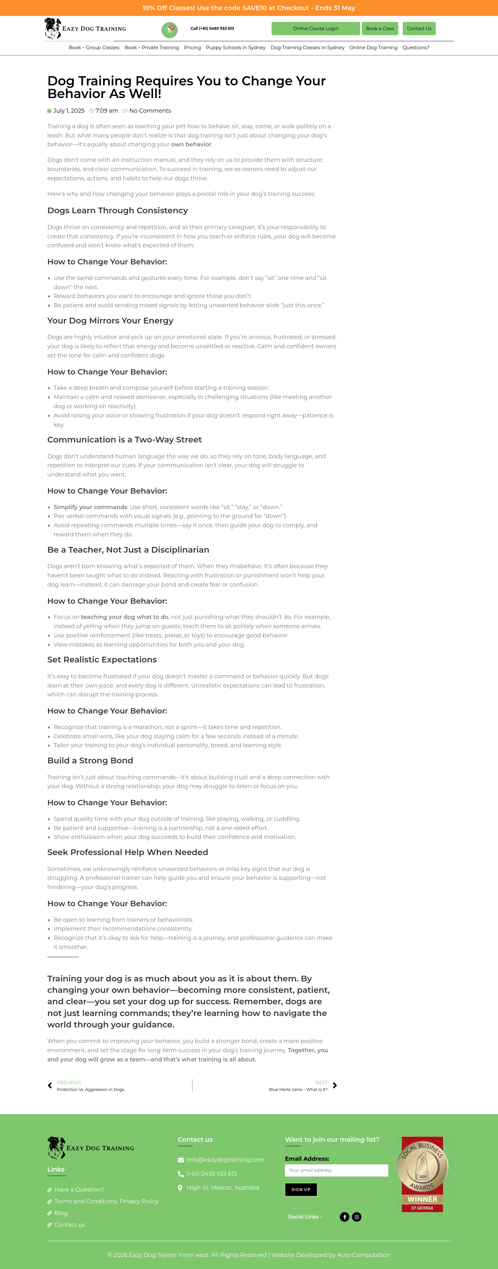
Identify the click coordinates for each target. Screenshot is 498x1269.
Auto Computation (363, 1255)
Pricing (192, 47)
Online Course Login (315, 28)
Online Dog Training (374, 47)
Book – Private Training (151, 47)
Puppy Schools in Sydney (236, 47)
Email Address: (307, 1158)
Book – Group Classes (94, 47)
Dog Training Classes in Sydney (307, 47)
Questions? (416, 47)
